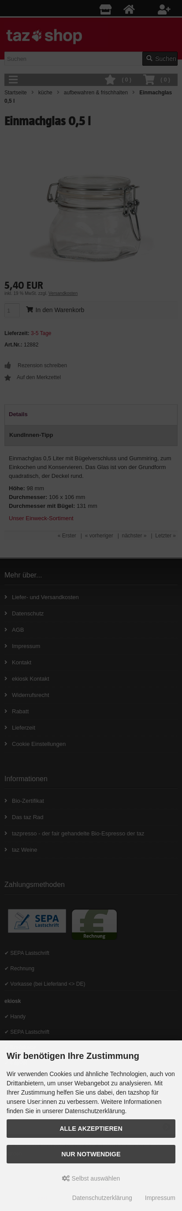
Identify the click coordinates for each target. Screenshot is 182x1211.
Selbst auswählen (91, 1178)
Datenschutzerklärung (102, 1197)
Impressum (160, 1197)
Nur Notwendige (90, 1154)
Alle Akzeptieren (91, 1128)
